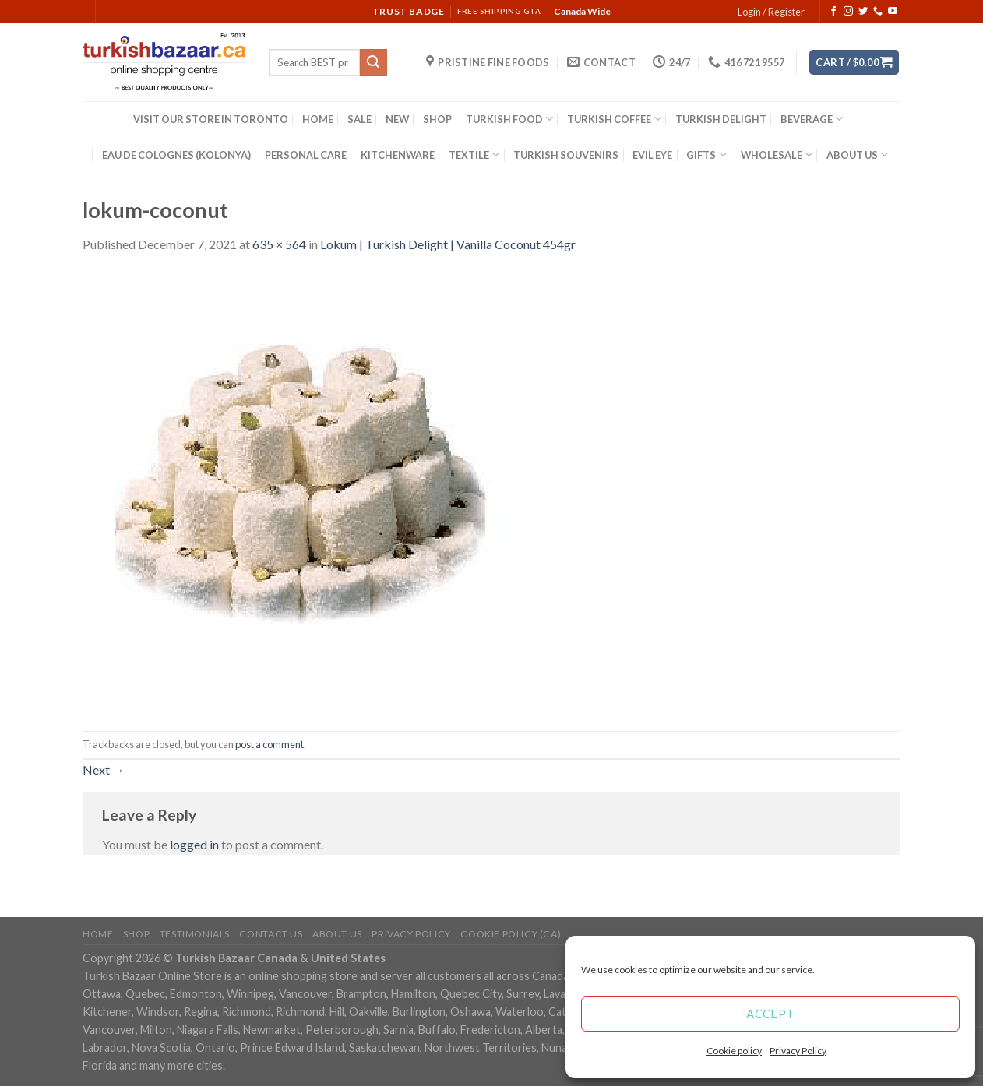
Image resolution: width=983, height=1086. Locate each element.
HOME (317, 119)
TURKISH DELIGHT (720, 119)
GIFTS (706, 154)
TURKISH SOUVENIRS (565, 155)
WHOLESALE (776, 154)
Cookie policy (734, 1050)
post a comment (269, 744)
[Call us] (878, 11)
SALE (359, 119)
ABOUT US (857, 154)
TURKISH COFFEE (614, 118)
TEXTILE (474, 154)
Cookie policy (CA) (510, 934)
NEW (397, 119)
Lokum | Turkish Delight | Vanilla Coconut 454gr (448, 244)
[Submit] (373, 62)
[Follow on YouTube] (892, 11)
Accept (770, 1014)
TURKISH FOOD (509, 118)
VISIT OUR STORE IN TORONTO (210, 119)
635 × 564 (279, 244)
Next (104, 769)
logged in (194, 844)
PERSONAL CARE (306, 155)
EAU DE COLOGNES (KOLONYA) (176, 155)
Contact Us (270, 934)
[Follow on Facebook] (833, 11)
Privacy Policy (798, 1050)
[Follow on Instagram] (848, 11)
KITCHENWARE (398, 155)
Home (98, 934)
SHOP (437, 119)
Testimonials (195, 934)
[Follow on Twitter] (863, 11)
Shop (136, 934)
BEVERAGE (811, 118)
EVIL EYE (652, 155)
